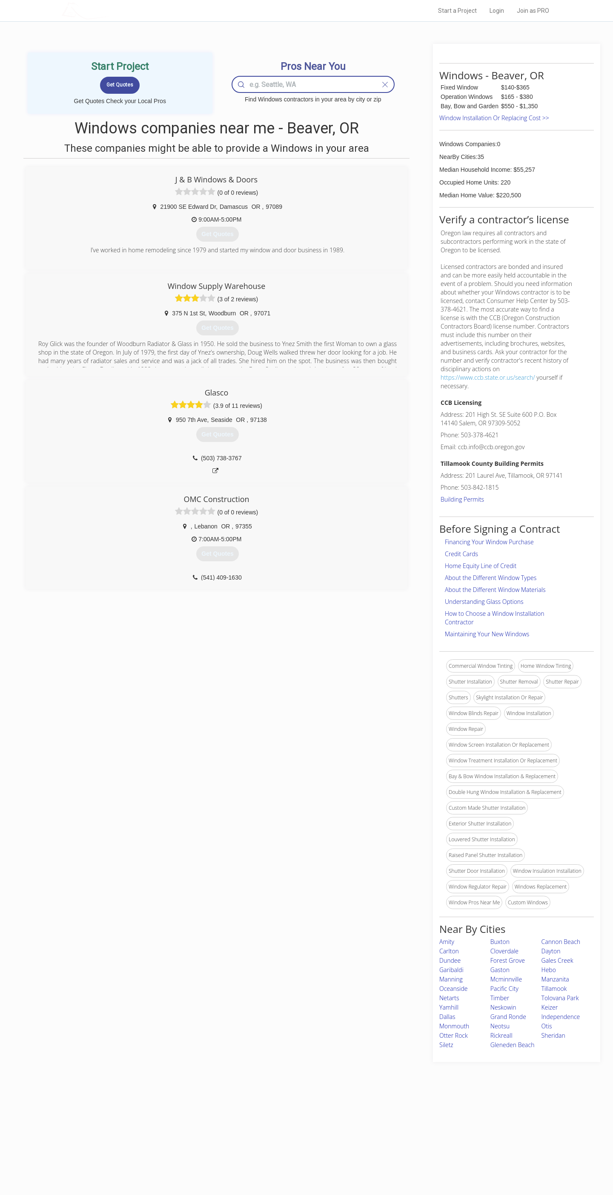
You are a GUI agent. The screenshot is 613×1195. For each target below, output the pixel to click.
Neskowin (503, 1007)
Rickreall (501, 1035)
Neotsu (500, 1026)
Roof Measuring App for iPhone (299, 1152)
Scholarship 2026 (425, 1123)
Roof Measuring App (286, 1142)
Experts (271, 1133)
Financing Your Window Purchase (489, 542)
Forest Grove (507, 960)
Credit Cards (461, 554)
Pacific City (504, 988)
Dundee (450, 960)
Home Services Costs (169, 1123)
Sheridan (553, 1035)
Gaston (500, 970)
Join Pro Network (282, 1123)
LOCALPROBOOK (111, 10)
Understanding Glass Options (484, 602)
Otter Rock (453, 1035)
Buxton (500, 942)
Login (497, 10)
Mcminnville (506, 979)
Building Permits (462, 499)
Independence (560, 1017)
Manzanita (555, 979)
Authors (414, 1142)
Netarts (449, 998)
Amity (446, 942)
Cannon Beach (561, 942)
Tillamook (554, 988)
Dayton (551, 951)
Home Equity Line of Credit (480, 566)
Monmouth (454, 1026)
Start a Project (457, 10)
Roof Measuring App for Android (300, 1161)
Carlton (449, 951)
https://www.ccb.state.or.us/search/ (488, 377)
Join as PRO (533, 10)
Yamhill (448, 1007)
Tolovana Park (560, 998)
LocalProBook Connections (437, 1152)
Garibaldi (451, 970)
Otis (546, 1026)
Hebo (548, 970)
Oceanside (453, 988)
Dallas (447, 1017)
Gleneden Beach (512, 1045)
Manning (451, 979)
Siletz (446, 1045)
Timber (499, 998)
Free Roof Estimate (166, 1152)
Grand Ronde (508, 1017)
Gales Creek (557, 960)
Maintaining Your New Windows (487, 634)
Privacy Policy (421, 1133)
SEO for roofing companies (436, 1161)
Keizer (549, 1007)
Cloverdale (504, 951)
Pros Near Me (160, 1133)
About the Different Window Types (490, 578)
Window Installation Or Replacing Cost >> (494, 118)
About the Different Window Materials (495, 590)
